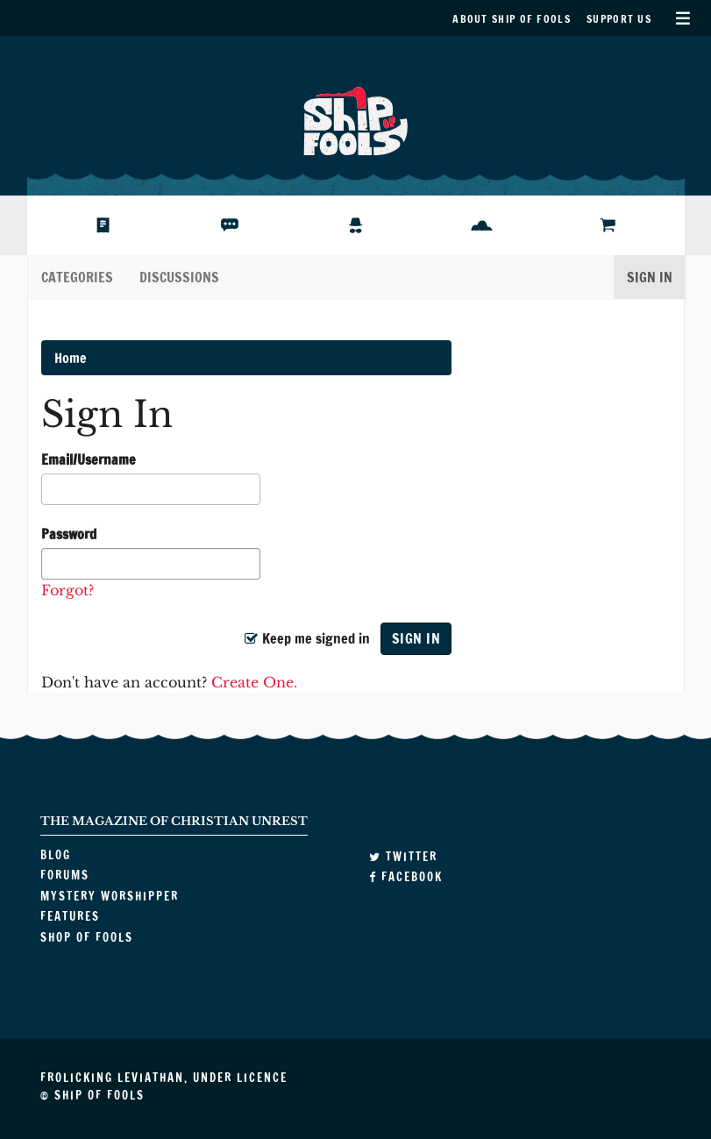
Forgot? (67, 590)
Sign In (649, 277)
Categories (77, 277)
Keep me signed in (307, 638)
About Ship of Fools (511, 18)
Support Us (619, 18)
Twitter (403, 857)
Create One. (254, 682)
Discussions (179, 277)
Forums (218, 225)
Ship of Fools (356, 119)
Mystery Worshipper (369, 225)
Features (475, 225)
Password (68, 534)
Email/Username (88, 459)
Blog (83, 225)
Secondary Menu (682, 18)
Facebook (406, 877)
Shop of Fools (617, 225)
